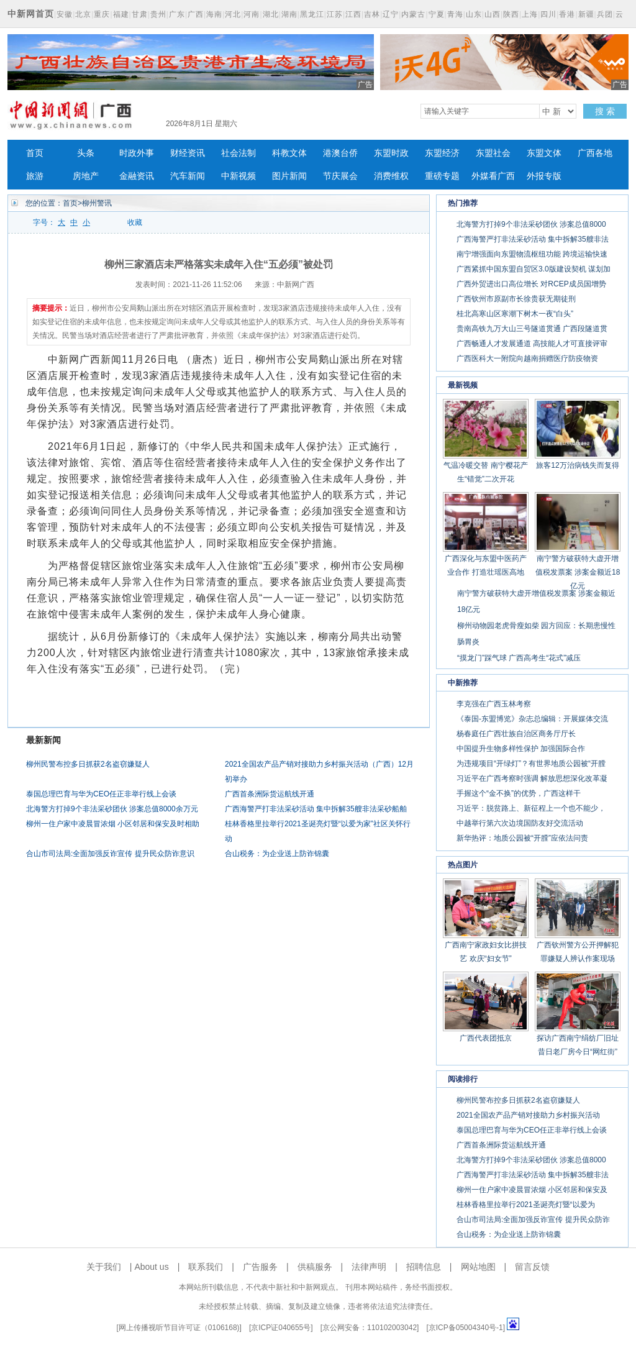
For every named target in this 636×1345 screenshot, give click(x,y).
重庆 (102, 14)
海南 (214, 14)
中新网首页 (30, 14)
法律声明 (369, 1267)
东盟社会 (493, 153)
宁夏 (437, 14)
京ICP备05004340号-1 (466, 1327)
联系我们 (205, 1267)
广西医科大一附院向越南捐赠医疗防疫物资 (527, 358)
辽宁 (391, 14)
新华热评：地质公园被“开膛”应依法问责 (522, 838)
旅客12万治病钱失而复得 (577, 465)
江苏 (335, 14)
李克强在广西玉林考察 (494, 704)
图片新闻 (289, 176)
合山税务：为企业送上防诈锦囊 (277, 853)
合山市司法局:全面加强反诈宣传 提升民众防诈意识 (110, 853)
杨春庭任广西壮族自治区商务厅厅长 (516, 733)
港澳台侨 (340, 153)
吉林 (372, 14)
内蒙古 (413, 14)
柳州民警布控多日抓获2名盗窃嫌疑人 (88, 764)
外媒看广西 (493, 176)
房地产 (86, 176)
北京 (83, 14)
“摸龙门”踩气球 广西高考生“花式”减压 (519, 658)
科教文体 (289, 153)
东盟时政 (391, 153)
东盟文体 (544, 153)
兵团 (605, 14)
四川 (548, 14)
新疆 (586, 14)
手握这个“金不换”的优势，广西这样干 (519, 793)
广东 (177, 14)
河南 (251, 14)
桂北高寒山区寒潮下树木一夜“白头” (515, 313)
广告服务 (260, 1267)
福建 (121, 14)
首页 (34, 153)
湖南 (289, 14)
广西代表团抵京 (486, 1038)
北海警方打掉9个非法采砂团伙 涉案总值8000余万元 (112, 809)
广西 (196, 14)
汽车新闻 (187, 176)
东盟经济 (442, 153)
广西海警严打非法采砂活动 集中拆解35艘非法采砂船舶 (316, 809)
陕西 (511, 14)
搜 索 (605, 111)
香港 (567, 14)
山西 (492, 14)
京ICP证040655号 (281, 1327)
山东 (474, 14)
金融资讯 (136, 176)
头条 (85, 153)
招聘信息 (423, 1267)
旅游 (34, 176)
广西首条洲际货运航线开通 (269, 794)
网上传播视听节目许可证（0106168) (179, 1327)
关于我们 (103, 1267)
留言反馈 (532, 1267)
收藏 (134, 222)
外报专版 (544, 176)
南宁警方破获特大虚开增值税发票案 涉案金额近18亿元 (577, 572)
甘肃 (140, 14)
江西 (353, 14)
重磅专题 (442, 176)
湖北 (271, 14)
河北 (233, 14)
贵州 (158, 14)
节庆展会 (340, 176)
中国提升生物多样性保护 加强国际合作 (521, 748)
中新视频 (238, 176)
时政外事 (136, 153)
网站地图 (478, 1267)
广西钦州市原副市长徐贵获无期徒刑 (516, 298)
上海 (530, 14)
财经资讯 (187, 153)
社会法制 (238, 153)
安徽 (65, 14)
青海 (455, 14)
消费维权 (391, 176)
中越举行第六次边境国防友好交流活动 (520, 823)
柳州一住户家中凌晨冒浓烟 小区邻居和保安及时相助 (112, 823)
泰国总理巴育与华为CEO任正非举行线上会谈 (101, 794)
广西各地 (595, 153)
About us (151, 1267)
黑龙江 (312, 14)
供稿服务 (315, 1267)
